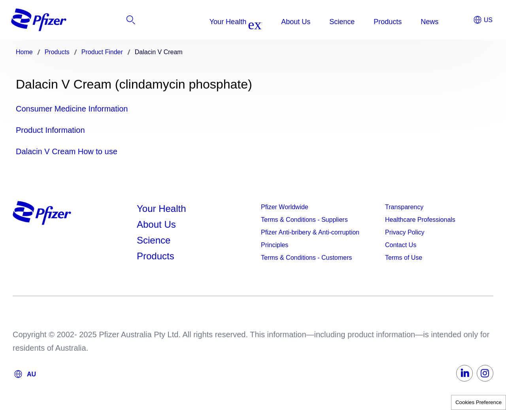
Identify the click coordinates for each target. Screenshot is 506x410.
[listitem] (444, 21)
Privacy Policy (405, 232)
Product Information (50, 130)
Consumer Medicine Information (72, 108)
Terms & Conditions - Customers (306, 257)
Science (153, 240)
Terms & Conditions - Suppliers (304, 219)
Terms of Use (403, 257)
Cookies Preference (478, 402)
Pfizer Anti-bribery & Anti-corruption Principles (310, 238)
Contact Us (400, 245)
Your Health (161, 208)
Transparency (404, 207)
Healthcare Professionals (420, 219)
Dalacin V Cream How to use (66, 151)
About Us (156, 224)
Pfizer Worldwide (284, 207)
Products (155, 256)
